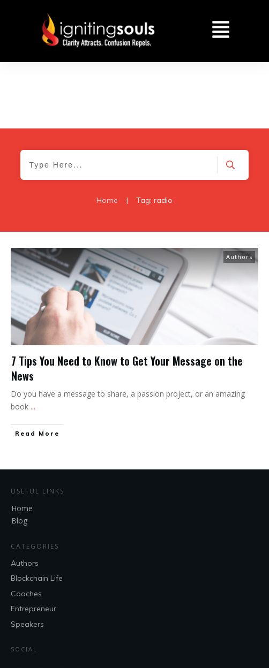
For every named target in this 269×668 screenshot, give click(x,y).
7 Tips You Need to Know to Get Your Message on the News (127, 301)
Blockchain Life (37, 512)
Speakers (27, 558)
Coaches (26, 527)
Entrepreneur (33, 542)
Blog (19, 454)
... (33, 340)
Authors (239, 190)
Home (22, 442)
